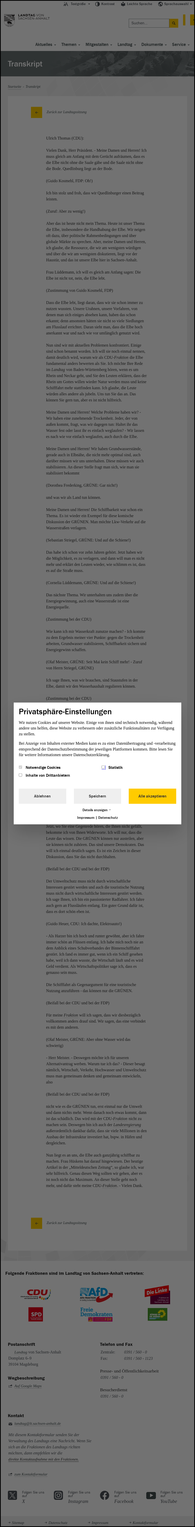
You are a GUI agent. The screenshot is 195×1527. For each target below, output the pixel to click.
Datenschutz (108, 817)
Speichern (97, 796)
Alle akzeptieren (152, 796)
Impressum (85, 817)
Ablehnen (42, 796)
